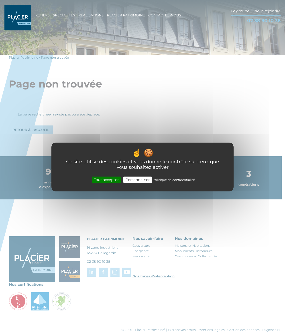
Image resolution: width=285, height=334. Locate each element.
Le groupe (240, 11)
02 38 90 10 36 (264, 20)
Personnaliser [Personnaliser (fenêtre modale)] (138, 180)
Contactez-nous (164, 15)
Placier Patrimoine (126, 15)
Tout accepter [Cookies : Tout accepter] (106, 180)
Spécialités (64, 15)
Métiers (42, 15)
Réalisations (91, 15)
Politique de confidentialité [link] (174, 180)
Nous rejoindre (267, 11)
